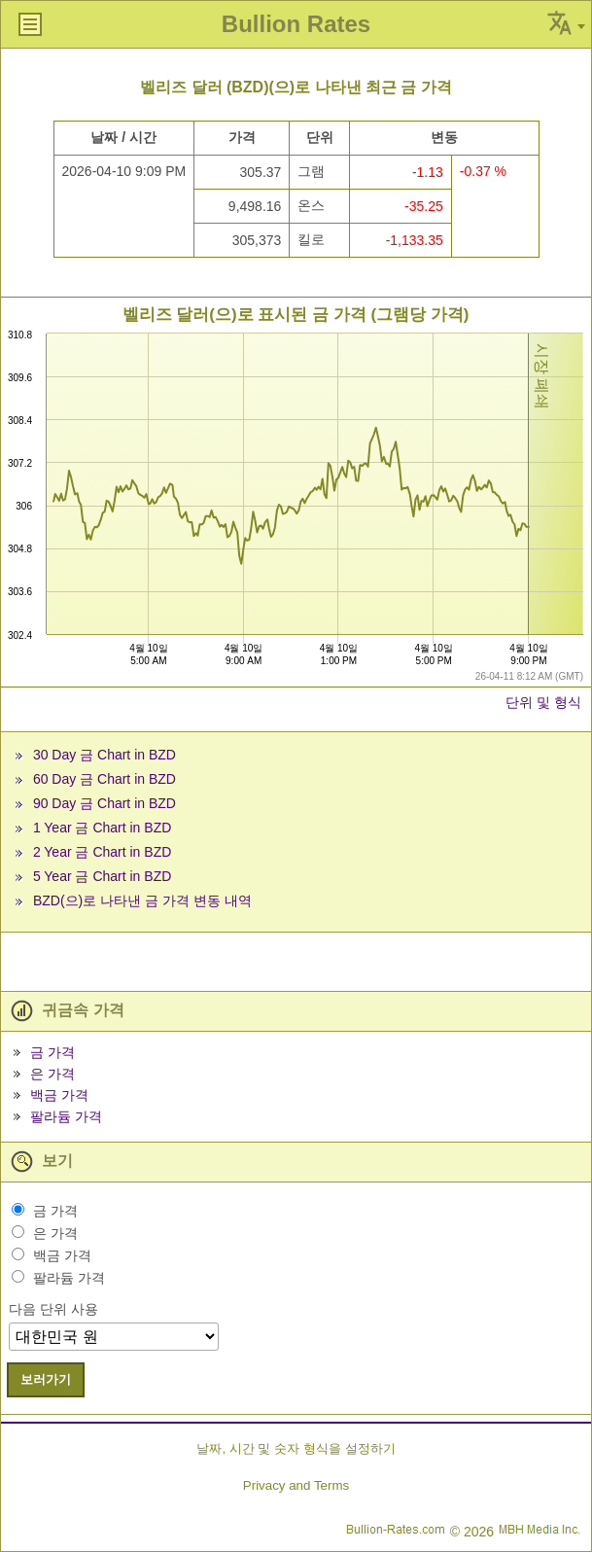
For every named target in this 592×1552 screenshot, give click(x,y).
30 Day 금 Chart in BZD (104, 754)
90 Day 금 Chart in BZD (104, 803)
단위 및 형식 (543, 702)
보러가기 (45, 1379)
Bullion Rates (296, 24)
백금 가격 (59, 1095)
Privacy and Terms (296, 1485)
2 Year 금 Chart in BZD (102, 852)
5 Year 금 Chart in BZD (102, 876)
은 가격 (52, 1073)
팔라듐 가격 (66, 1116)
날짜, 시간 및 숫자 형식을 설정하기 (295, 1448)
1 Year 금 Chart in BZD (102, 827)
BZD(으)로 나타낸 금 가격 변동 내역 (142, 900)
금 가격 (52, 1052)
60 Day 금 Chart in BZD (104, 779)
